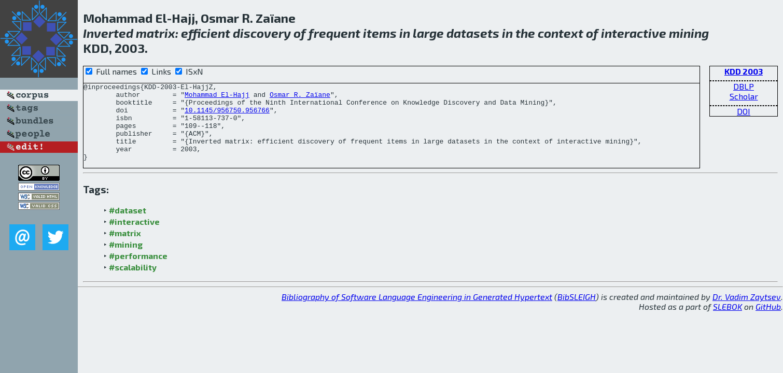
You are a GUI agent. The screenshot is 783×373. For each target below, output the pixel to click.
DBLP (743, 86)
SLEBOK (727, 322)
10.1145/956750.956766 (227, 116)
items (380, 32)
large (428, 32)
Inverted (108, 32)
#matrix (125, 248)
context (560, 32)
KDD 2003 (743, 71)
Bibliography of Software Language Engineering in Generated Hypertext (417, 312)
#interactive (134, 237)
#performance (138, 271)
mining (689, 32)
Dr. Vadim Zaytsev (746, 312)
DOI (743, 111)
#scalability (133, 283)
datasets (472, 32)
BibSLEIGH (576, 312)
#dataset (127, 226)
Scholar (744, 96)
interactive (633, 32)
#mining (126, 260)
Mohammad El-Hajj (217, 97)
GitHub (768, 322)
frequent (334, 32)
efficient (205, 32)
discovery (262, 32)
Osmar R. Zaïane (300, 97)
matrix (155, 32)
